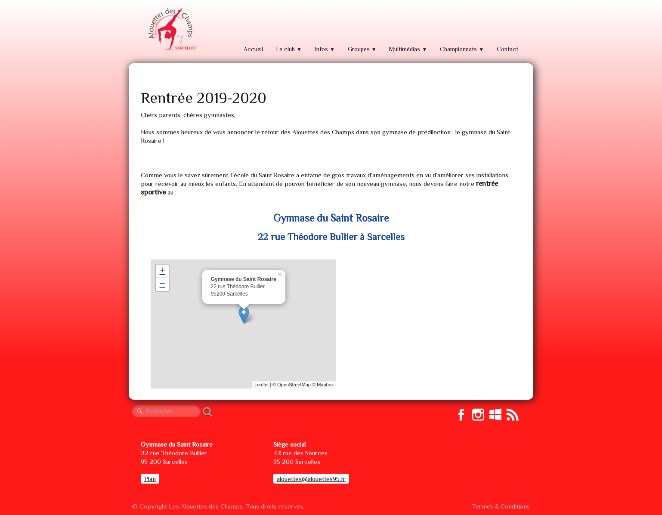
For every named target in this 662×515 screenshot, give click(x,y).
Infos (325, 49)
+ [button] (162, 271)
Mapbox (325, 384)
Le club (289, 49)
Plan (150, 478)
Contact (507, 49)
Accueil (253, 49)
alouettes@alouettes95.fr (311, 478)
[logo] (172, 29)
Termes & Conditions (501, 506)
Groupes (362, 49)
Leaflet (261, 384)
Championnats (462, 49)
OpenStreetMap (294, 384)
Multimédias (408, 49)
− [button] (162, 284)
